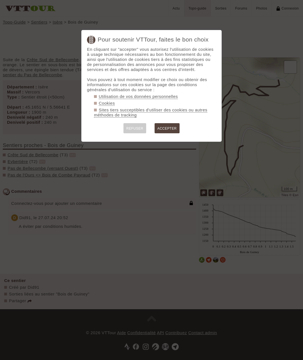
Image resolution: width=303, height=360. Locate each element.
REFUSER (134, 128)
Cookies (107, 103)
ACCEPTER (167, 128)
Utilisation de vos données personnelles (138, 96)
